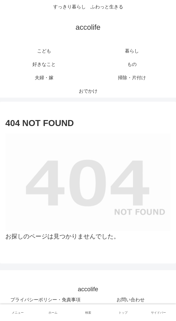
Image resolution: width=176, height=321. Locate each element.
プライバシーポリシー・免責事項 (45, 299)
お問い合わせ (131, 299)
